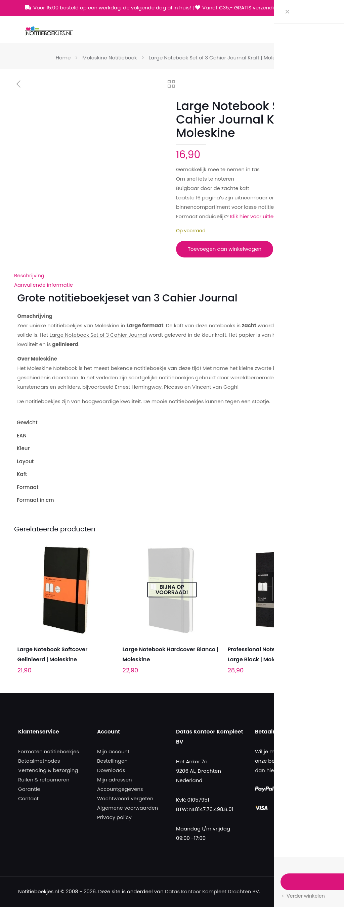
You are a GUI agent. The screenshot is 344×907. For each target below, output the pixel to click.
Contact (28, 798)
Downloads (111, 770)
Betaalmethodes (39, 760)
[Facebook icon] (298, 7)
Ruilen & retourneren (44, 779)
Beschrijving (29, 275)
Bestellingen (112, 760)
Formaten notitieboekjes (48, 751)
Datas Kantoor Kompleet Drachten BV (212, 891)
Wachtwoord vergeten (125, 798)
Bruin (323, 448)
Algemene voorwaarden (127, 807)
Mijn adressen (114, 779)
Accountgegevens (120, 789)
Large (323, 487)
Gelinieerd (317, 461)
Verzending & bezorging (48, 770)
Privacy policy (114, 817)
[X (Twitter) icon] (306, 7)
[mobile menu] (316, 31)
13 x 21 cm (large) (308, 500)
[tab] (172, 275)
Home (63, 57)
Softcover (318, 474)
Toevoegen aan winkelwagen (224, 248)
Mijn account (113, 751)
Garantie (29, 789)
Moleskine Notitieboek (109, 57)
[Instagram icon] (315, 7)
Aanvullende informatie (43, 284)
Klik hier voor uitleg (253, 216)
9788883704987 (310, 435)
